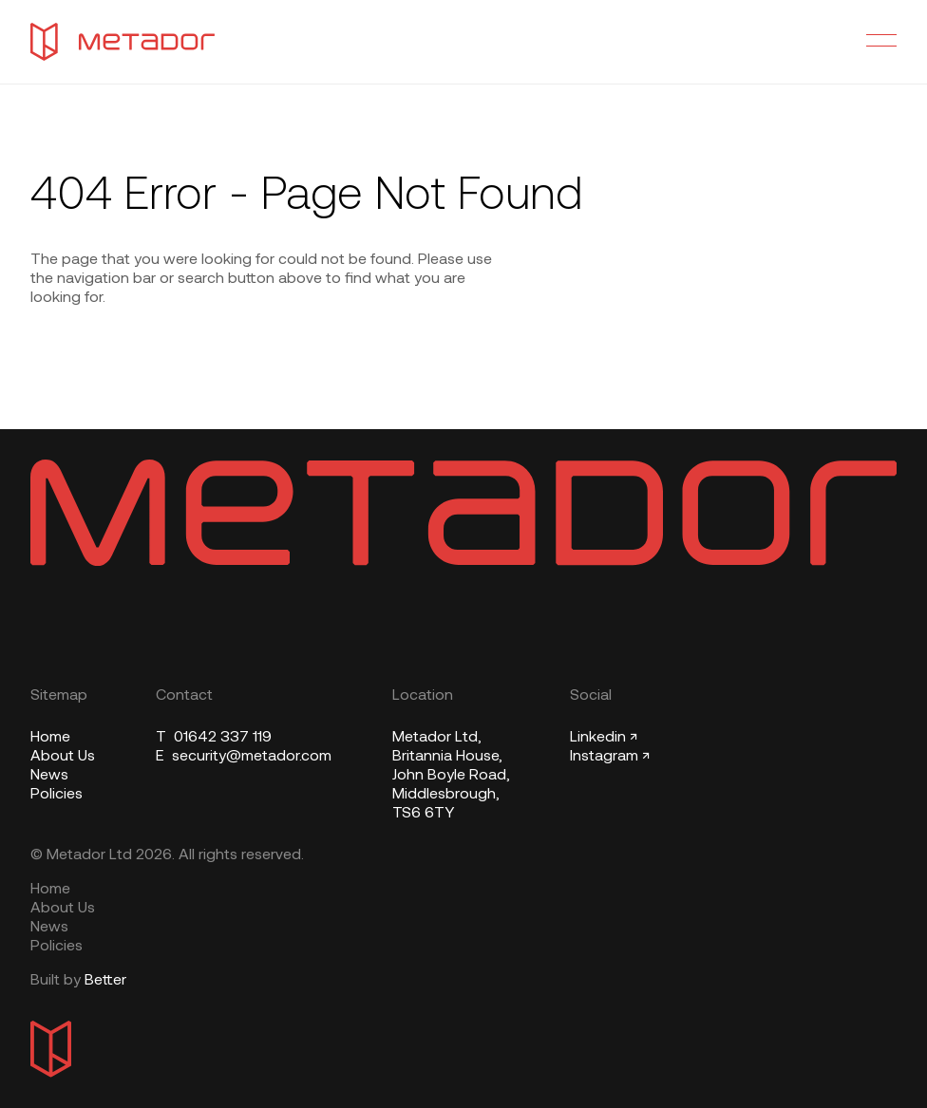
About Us (62, 756)
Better (105, 980)
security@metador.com (243, 756)
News (49, 775)
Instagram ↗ (610, 756)
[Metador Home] (122, 41)
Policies (56, 794)
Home (50, 737)
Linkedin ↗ (603, 737)
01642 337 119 (214, 737)
